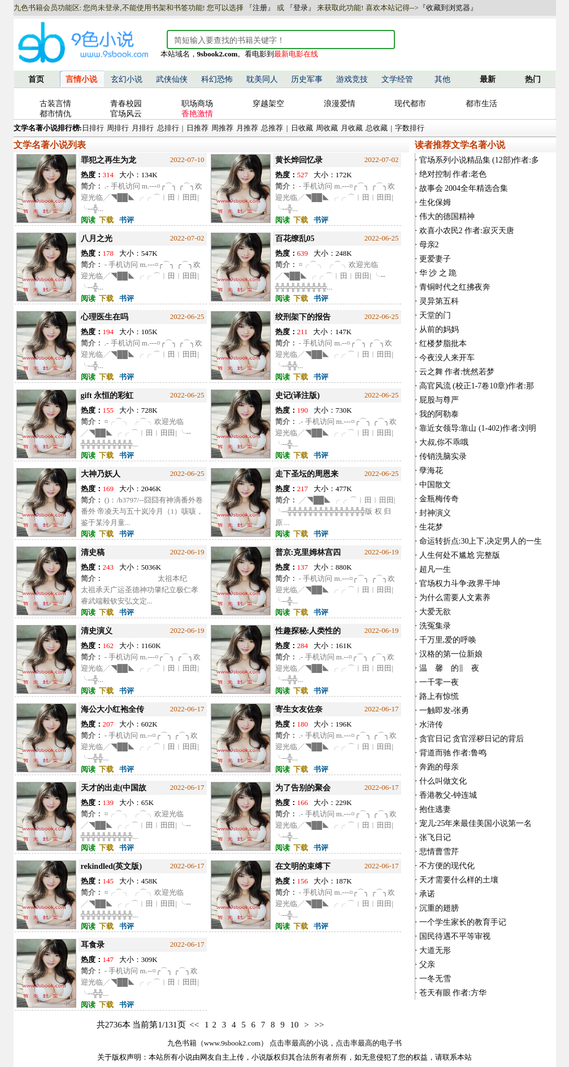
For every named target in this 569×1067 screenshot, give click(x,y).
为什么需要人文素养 (454, 597)
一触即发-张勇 (444, 710)
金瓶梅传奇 (439, 499)
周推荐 (222, 128)
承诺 (427, 894)
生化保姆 (435, 202)
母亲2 (429, 244)
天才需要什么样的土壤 (458, 880)
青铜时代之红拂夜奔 (454, 287)
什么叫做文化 (443, 781)
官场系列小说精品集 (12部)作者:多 (479, 160)
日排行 (93, 128)
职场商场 (197, 103)
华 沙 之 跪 (438, 273)
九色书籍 (182, 1043)
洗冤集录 (435, 626)
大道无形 (435, 950)
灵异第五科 (439, 301)
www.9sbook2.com (232, 1043)
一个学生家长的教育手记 (462, 922)
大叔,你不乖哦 (444, 442)
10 (294, 1024)
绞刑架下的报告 (303, 317)
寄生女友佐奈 (299, 709)
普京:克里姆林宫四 (308, 552)
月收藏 (352, 128)
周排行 (118, 128)
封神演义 (435, 513)
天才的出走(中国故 (114, 788)
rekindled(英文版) (111, 866)
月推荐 (247, 128)
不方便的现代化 (447, 866)
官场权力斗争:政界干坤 (460, 583)
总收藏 (377, 128)
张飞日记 (435, 837)
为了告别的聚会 (303, 788)
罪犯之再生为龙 (108, 160)
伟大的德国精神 (447, 216)
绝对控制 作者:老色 (453, 174)
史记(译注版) (297, 395)
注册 (260, 7)
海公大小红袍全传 (112, 709)
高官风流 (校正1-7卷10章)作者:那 (476, 386)
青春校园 (126, 103)
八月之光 (96, 238)
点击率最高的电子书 (369, 1043)
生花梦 (431, 527)
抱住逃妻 (435, 809)
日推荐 (197, 128)
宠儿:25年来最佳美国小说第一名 (475, 823)
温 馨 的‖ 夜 (449, 668)
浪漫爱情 (339, 103)
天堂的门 (435, 315)
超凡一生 (435, 569)
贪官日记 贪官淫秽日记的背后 (471, 738)
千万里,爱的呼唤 (448, 640)
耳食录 (93, 945)
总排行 (168, 128)
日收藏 (302, 128)
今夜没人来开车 (447, 357)
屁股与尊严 (439, 400)
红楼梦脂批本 (443, 343)
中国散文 (435, 484)
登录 (300, 7)
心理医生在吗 (104, 317)
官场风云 (126, 114)
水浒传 (431, 724)
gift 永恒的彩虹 (107, 395)
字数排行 (409, 128)
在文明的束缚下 (303, 866)
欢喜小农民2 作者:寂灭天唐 (466, 230)
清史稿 (93, 552)
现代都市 (410, 103)
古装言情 (55, 103)
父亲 (427, 964)
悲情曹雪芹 (439, 851)
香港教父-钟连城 (448, 795)
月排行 (143, 128)
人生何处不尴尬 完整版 (460, 555)
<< (194, 1024)
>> (319, 1024)
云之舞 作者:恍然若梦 (456, 372)
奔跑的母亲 (439, 767)
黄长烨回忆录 (299, 160)
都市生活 (481, 103)
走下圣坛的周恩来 (306, 474)
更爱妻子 (435, 259)
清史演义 (96, 631)
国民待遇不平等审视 (454, 936)
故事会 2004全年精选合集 (464, 188)
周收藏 (327, 128)
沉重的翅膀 (439, 908)
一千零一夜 (439, 682)
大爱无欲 (435, 611)
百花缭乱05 (295, 238)
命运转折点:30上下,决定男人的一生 (480, 541)
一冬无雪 (435, 978)
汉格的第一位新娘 (451, 654)
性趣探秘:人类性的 (308, 631)
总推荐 (272, 128)
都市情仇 (55, 114)
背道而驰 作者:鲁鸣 (453, 753)
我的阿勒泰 (439, 414)
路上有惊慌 (439, 696)
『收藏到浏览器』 (448, 7)
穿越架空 (268, 103)
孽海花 (431, 470)
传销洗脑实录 (443, 456)
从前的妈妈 (439, 329)
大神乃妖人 (100, 474)
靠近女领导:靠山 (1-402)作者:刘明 (477, 428)
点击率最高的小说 (299, 1043)
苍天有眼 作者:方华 (453, 993)
